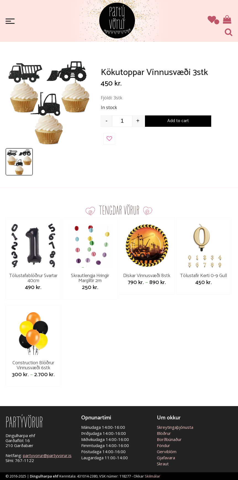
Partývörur (117, 20)
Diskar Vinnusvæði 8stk (146, 276)
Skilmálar (152, 476)
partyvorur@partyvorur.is (47, 455)
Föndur (163, 445)
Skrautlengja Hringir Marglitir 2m (90, 278)
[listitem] (19, 162)
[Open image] (49, 101)
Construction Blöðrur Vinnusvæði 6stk (33, 365)
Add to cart (178, 121)
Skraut (163, 463)
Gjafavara (166, 457)
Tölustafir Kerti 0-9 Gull (203, 276)
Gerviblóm (166, 451)
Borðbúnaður (169, 439)
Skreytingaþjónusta (175, 427)
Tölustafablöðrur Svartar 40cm (33, 278)
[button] (109, 138)
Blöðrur (164, 433)
